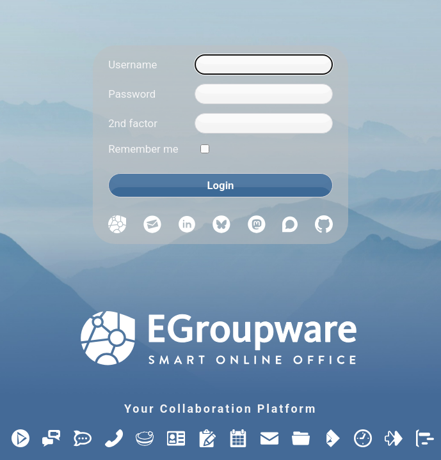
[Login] (220, 185)
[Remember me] (204, 148)
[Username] (263, 64)
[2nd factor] (263, 123)
